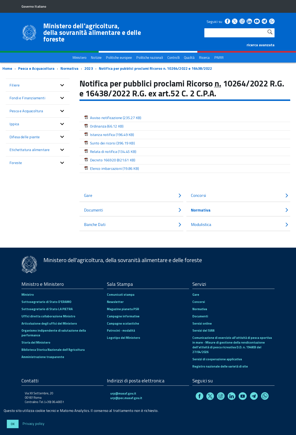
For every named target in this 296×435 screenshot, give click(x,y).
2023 (88, 68)
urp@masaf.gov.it (123, 393)
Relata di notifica (110, 151)
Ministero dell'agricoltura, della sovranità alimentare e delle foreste (92, 32)
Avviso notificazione (112, 118)
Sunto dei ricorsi (109, 143)
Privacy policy (33, 423)
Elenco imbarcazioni (111, 168)
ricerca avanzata (261, 45)
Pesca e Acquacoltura (36, 68)
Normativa (69, 68)
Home (7, 68)
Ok (13, 424)
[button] (62, 85)
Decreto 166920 (109, 160)
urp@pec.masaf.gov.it (126, 398)
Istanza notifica (109, 134)
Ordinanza (104, 126)
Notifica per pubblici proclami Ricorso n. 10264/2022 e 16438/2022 (155, 68)
